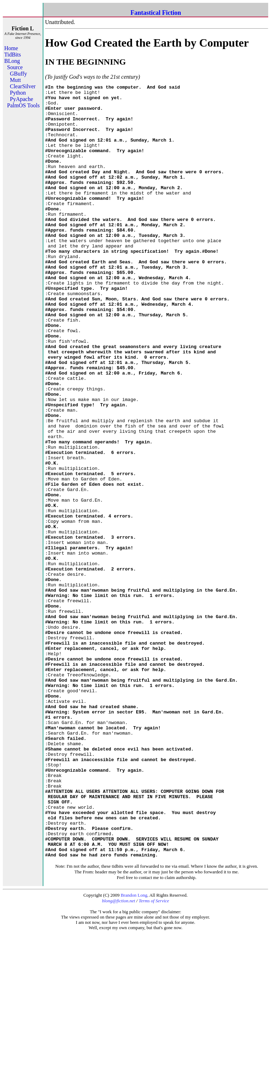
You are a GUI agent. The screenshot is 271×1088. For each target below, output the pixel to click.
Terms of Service (154, 1055)
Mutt (15, 80)
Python (18, 93)
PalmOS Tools (23, 105)
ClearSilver (23, 86)
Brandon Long (134, 1049)
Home (11, 48)
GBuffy (18, 74)
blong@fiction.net (118, 1055)
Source (15, 67)
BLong (12, 61)
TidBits (12, 55)
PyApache (21, 99)
